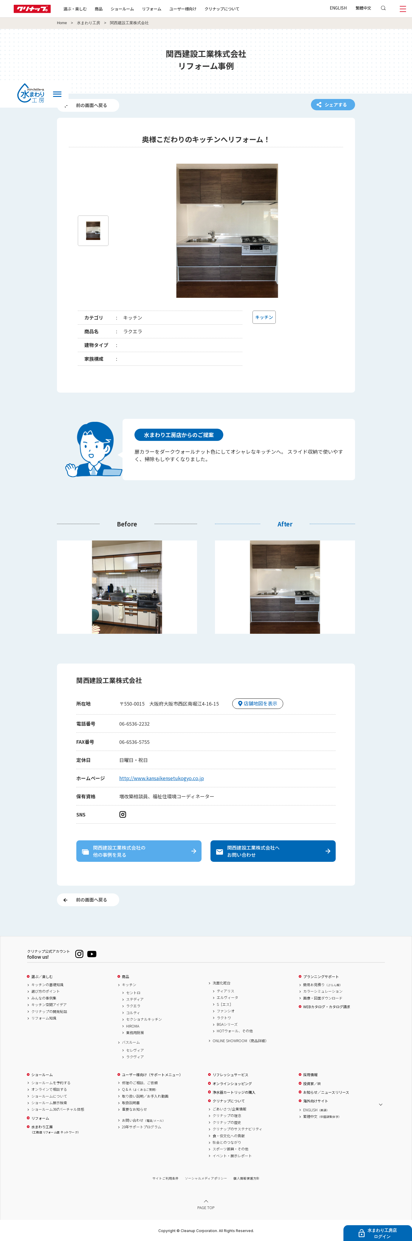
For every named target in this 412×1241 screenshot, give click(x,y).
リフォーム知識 (43, 1018)
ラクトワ (224, 1017)
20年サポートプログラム (141, 1126)
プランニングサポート (321, 976)
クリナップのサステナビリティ (237, 1129)
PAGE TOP (206, 1207)
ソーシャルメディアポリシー (206, 1178)
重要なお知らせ (134, 1109)
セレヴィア (135, 1050)
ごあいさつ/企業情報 (229, 1109)
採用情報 (310, 1074)
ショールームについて (49, 1096)
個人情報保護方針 (246, 1178)
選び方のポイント (45, 991)
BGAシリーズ (227, 1024)
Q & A (140, 1089)
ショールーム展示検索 (49, 1102)
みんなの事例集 (43, 998)
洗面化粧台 (221, 982)
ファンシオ (226, 1010)
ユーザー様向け (182, 9)
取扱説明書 (131, 1102)
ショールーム (122, 9)
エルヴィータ (227, 997)
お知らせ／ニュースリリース (326, 1092)
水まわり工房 (88, 23)
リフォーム (151, 9)
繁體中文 (363, 8)
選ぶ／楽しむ (42, 976)
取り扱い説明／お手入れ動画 (145, 1096)
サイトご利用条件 (165, 1178)
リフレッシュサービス (230, 1074)
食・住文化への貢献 (229, 1135)
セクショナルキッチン (144, 1019)
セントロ (133, 992)
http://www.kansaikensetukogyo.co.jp (161, 778)
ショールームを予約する (51, 1082)
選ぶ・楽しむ (75, 9)
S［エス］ (225, 1004)
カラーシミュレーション (323, 991)
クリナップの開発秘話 (49, 1011)
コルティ (133, 1012)
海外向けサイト (315, 1101)
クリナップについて (222, 9)
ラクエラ (133, 1005)
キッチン (129, 984)
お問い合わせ (143, 1120)
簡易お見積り (323, 984)
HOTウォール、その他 (235, 1030)
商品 (125, 976)
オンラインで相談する (49, 1089)
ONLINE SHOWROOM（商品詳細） (241, 1040)
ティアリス (225, 991)
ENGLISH (338, 8)
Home (62, 23)
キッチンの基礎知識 (47, 984)
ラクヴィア (135, 1056)
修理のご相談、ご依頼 (140, 1082)
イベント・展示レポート (232, 1155)
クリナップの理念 (227, 1115)
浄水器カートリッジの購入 (234, 1092)
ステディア (135, 999)
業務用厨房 (135, 1032)
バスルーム (131, 1042)
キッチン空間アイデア (49, 1004)
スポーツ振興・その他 (230, 1149)
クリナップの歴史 (227, 1122)
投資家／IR (312, 1083)
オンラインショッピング (232, 1083)
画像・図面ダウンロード (323, 998)
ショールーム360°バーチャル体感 (57, 1109)
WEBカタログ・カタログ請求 (326, 1006)
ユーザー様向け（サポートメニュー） (152, 1074)
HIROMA (132, 1026)
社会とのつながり (227, 1142)
